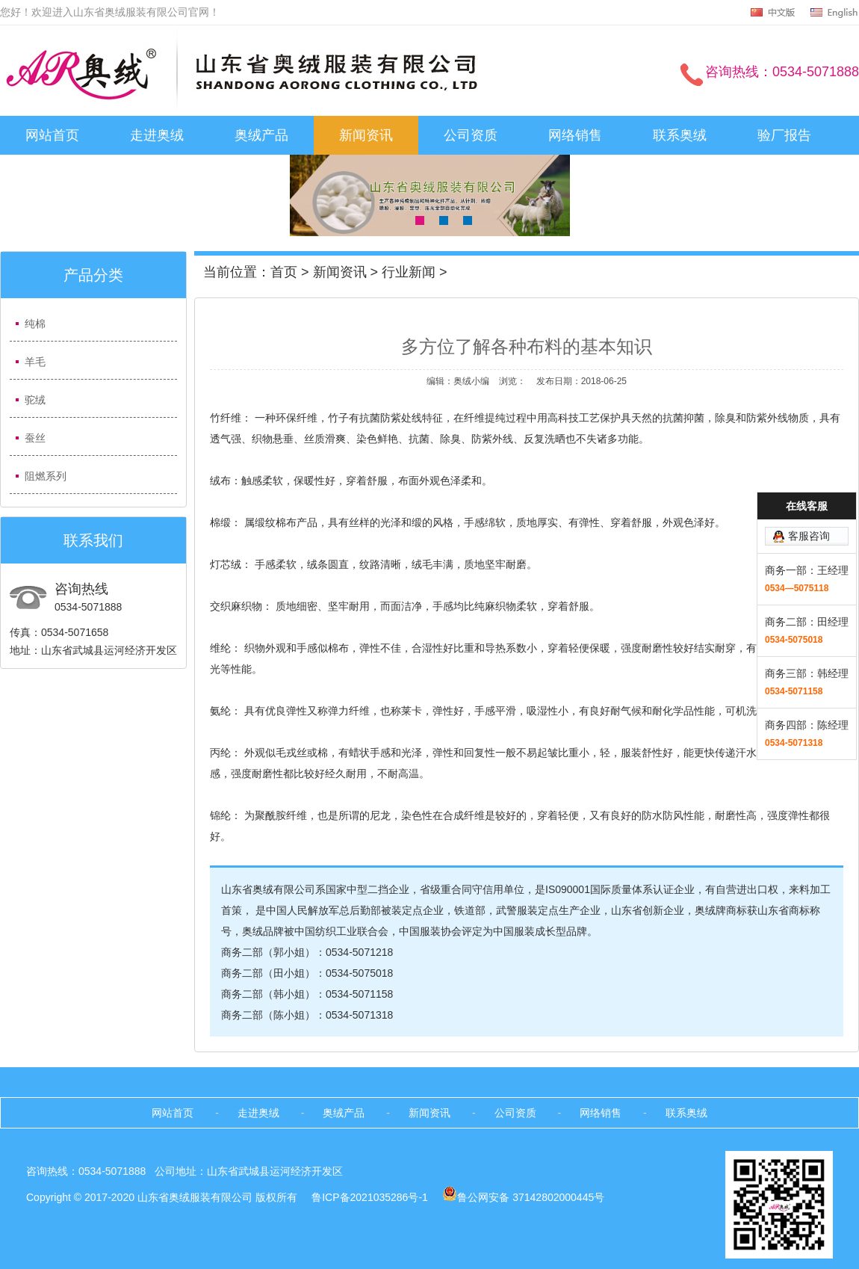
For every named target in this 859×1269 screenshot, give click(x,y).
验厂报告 (784, 135)
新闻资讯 (366, 135)
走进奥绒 (157, 135)
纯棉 (35, 324)
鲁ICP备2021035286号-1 (371, 1197)
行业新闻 (408, 272)
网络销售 (575, 135)
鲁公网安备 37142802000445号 (523, 1197)
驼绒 (35, 400)
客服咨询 (809, 477)
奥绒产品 (261, 135)
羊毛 (35, 362)
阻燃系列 (45, 476)
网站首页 (52, 135)
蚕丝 (35, 438)
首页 (283, 272)
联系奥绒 (680, 135)
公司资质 (470, 135)
